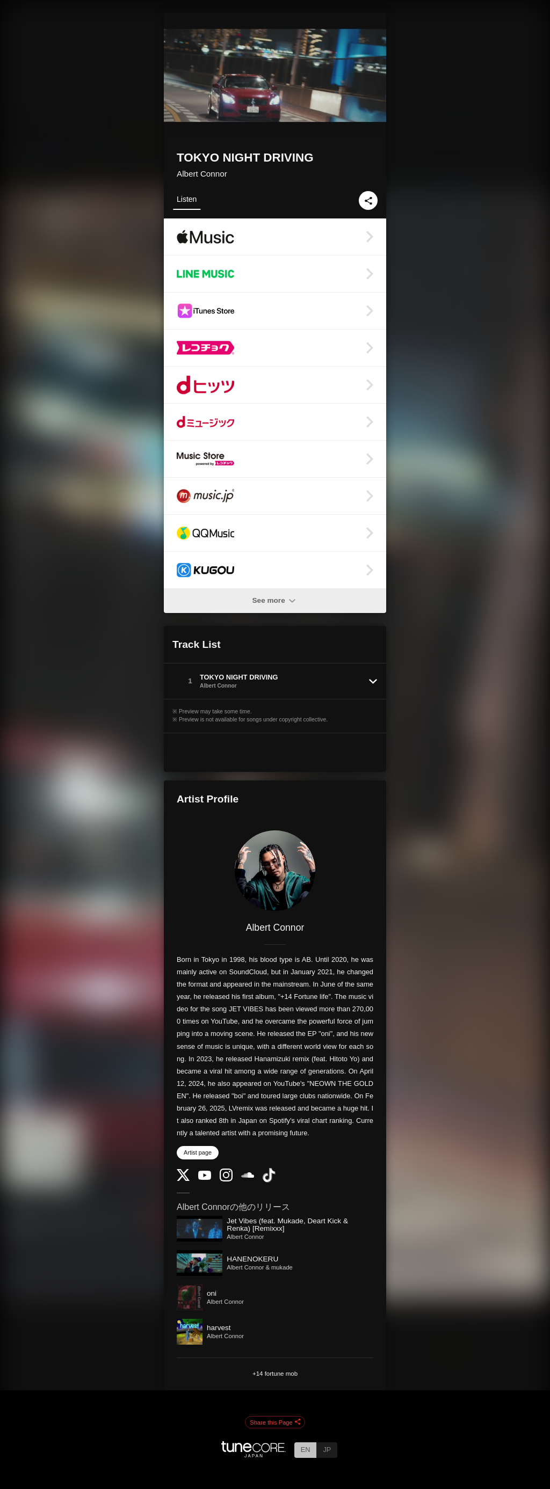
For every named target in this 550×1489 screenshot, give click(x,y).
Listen (187, 199)
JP (327, 1450)
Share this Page (275, 1422)
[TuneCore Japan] (253, 1454)
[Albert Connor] (275, 870)
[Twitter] (183, 1178)
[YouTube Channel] (204, 1177)
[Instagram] (226, 1179)
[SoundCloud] (247, 1175)
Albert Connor (202, 173)
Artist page (198, 1152)
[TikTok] (269, 1180)
